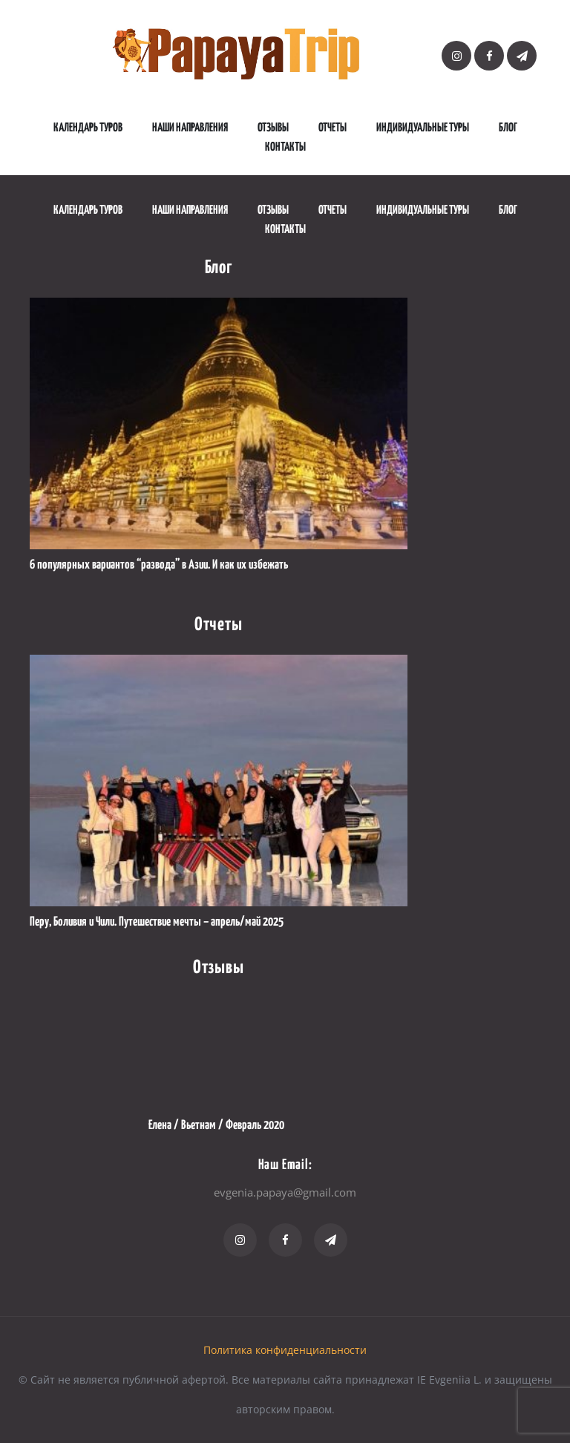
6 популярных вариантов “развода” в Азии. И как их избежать (159, 565)
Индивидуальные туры (422, 128)
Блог (508, 128)
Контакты (285, 147)
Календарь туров (87, 128)
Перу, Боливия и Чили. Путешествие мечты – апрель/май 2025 (157, 922)
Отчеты (332, 128)
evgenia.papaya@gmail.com (285, 1192)
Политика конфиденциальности (285, 1350)
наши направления (190, 128)
